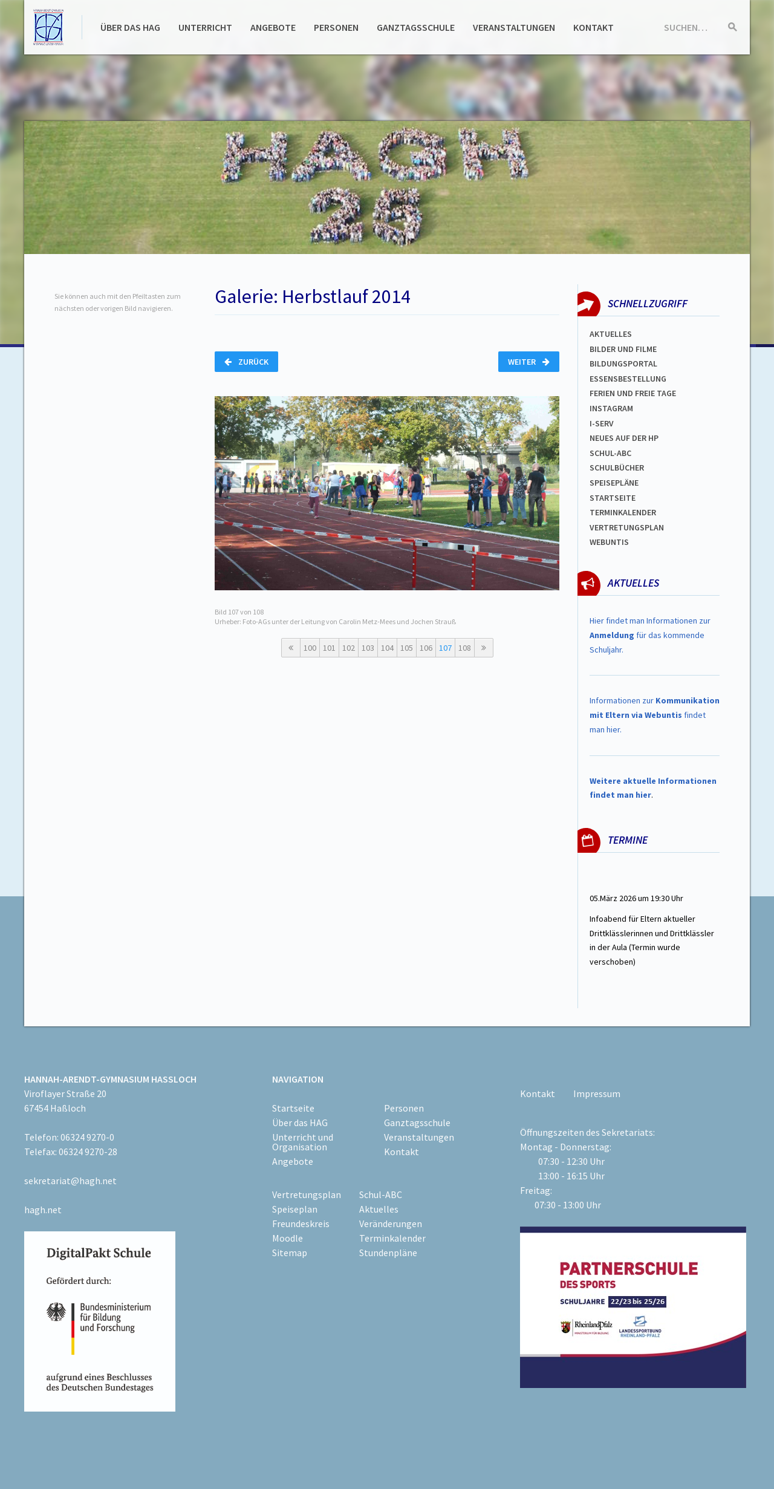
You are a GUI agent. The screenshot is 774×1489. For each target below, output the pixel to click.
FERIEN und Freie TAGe (633, 393)
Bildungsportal (623, 363)
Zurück (246, 361)
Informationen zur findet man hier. (655, 715)
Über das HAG (130, 27)
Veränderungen (390, 1223)
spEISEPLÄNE (614, 482)
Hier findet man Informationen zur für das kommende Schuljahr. (650, 635)
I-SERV (602, 423)
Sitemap (289, 1252)
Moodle (287, 1238)
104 (387, 647)
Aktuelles (611, 333)
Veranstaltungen (514, 27)
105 (406, 647)
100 (310, 647)
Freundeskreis (301, 1223)
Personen (336, 27)
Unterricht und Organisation (302, 1142)
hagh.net (43, 1210)
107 (445, 647)
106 (426, 647)
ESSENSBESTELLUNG (628, 378)
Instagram (611, 408)
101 (329, 647)
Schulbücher (617, 467)
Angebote (273, 27)
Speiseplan (294, 1209)
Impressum (596, 1093)
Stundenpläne (388, 1252)
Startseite (613, 497)
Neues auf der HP (624, 437)
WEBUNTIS (609, 541)
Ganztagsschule (416, 27)
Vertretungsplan (627, 527)
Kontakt (593, 27)
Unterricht (205, 27)
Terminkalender (623, 512)
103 (368, 647)
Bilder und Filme (623, 349)
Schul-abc (610, 453)
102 (348, 647)
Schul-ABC (380, 1194)
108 (464, 647)
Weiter (529, 361)
